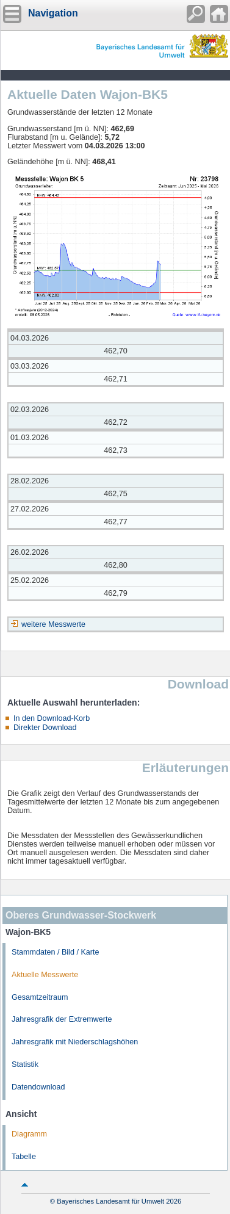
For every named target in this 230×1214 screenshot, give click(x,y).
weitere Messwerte (53, 624)
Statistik (25, 1064)
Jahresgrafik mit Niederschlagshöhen (75, 1042)
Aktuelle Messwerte (45, 974)
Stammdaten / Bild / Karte (55, 952)
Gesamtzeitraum (40, 997)
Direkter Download (45, 727)
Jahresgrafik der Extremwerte (62, 1019)
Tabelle (24, 1156)
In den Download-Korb (51, 718)
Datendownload (38, 1087)
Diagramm (29, 1134)
